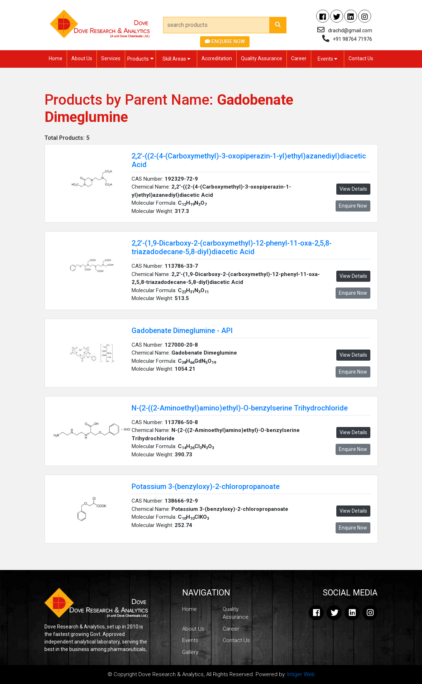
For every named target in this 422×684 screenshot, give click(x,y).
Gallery (190, 652)
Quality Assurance (261, 58)
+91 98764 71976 (352, 39)
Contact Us (360, 58)
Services (110, 58)
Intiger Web (301, 674)
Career (299, 58)
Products (140, 59)
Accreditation (216, 58)
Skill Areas (176, 59)
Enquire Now (225, 41)
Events (327, 59)
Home (55, 58)
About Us (81, 58)
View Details (353, 189)
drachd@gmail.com (350, 30)
